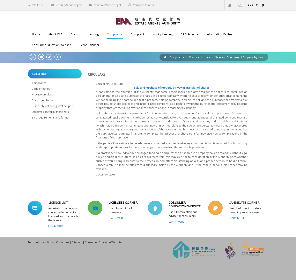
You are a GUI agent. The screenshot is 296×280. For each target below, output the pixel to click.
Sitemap (77, 242)
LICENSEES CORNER (123, 202)
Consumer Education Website (103, 242)
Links (50, 242)
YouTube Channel (144, 5)
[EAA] (148, 21)
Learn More (56, 226)
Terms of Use (36, 242)
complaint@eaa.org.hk (108, 5)
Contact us (62, 242)
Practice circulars (199, 57)
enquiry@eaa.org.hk (69, 5)
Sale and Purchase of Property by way (239, 57)
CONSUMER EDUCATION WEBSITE (185, 204)
